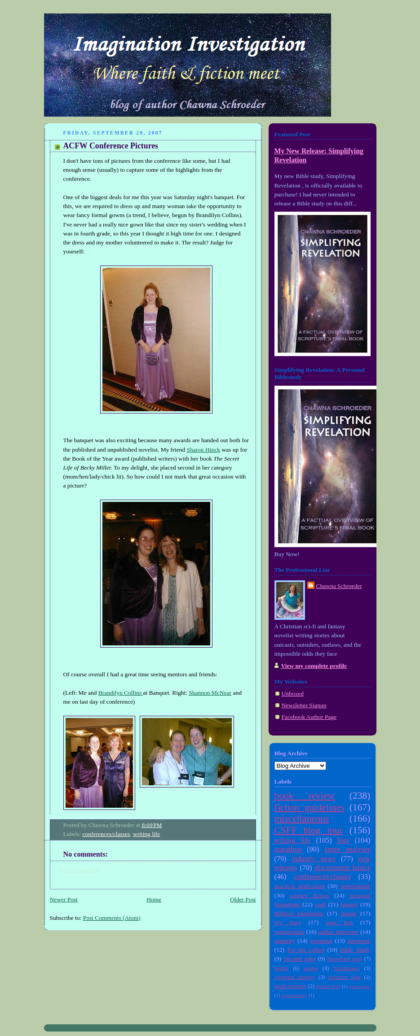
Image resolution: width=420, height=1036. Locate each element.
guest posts (360, 986)
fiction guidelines (309, 807)
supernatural (355, 886)
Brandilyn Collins (120, 692)
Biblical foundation (298, 913)
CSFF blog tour (308, 830)
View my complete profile (314, 665)
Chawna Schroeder (339, 586)
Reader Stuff (328, 986)
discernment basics (342, 868)
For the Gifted (305, 949)
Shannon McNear (210, 692)
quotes (311, 968)
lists (343, 840)
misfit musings (290, 986)
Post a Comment (79, 869)
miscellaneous (301, 818)
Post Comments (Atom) (112, 917)
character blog (344, 977)
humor (349, 913)
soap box (339, 922)
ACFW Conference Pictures (111, 145)
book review (304, 795)
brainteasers (346, 968)
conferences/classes (106, 834)
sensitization (289, 931)
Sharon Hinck (203, 449)
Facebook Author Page (309, 717)
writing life (146, 834)
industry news (314, 859)
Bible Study (355, 949)
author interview (338, 931)
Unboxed (293, 693)
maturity (284, 940)
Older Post (243, 899)
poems (281, 968)
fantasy (349, 904)
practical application (299, 886)
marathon (288, 849)
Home (153, 899)
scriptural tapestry (294, 977)
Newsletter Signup (304, 705)
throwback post (344, 959)
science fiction (309, 895)
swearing (321, 940)
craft (320, 904)
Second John (300, 958)
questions (359, 940)
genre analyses (347, 849)
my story (287, 922)
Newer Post (64, 899)
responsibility (294, 995)
